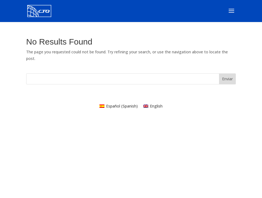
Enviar (227, 78)
